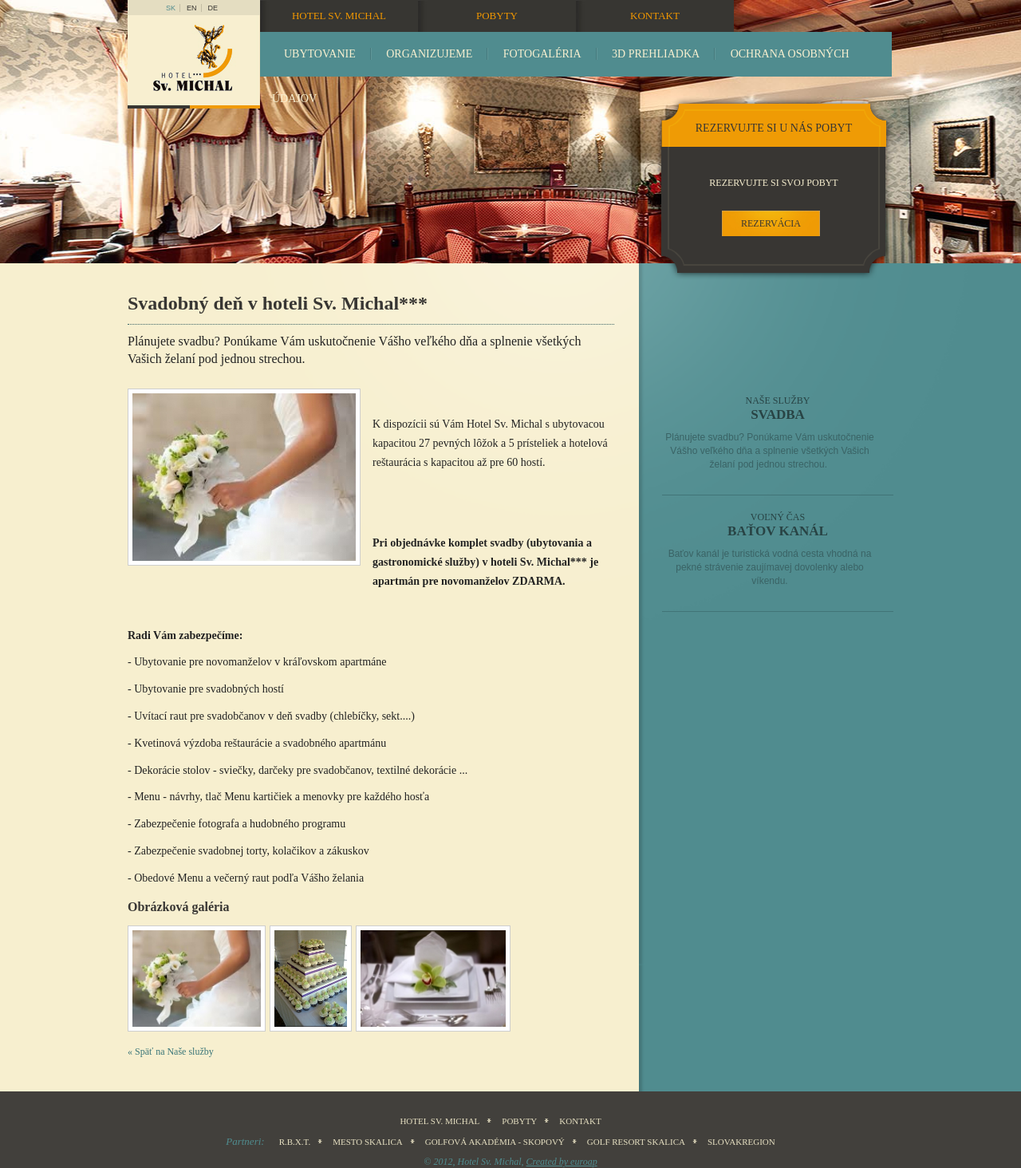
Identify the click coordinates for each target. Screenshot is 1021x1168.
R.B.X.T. (295, 1141)
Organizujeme (429, 54)
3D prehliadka (656, 54)
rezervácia (771, 223)
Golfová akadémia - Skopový (495, 1141)
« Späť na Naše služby (171, 1051)
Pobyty (497, 16)
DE (213, 8)
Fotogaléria (542, 54)
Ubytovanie (320, 54)
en (192, 8)
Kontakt (655, 16)
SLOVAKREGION (741, 1141)
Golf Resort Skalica (636, 1141)
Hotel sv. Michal (339, 16)
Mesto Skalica (368, 1141)
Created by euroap (561, 1161)
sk (170, 8)
